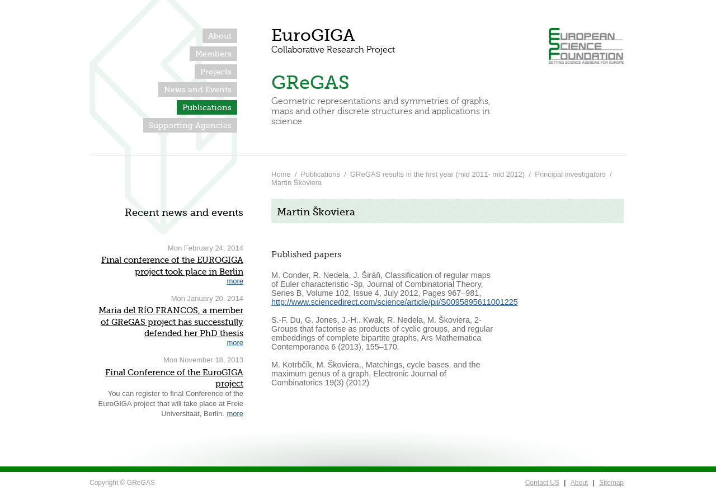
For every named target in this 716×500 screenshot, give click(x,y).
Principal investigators (570, 174)
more (235, 281)
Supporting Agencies (190, 125)
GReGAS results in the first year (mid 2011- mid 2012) (437, 174)
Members (213, 53)
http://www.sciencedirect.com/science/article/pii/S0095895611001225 (394, 302)
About (220, 35)
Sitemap (611, 483)
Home (281, 174)
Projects (216, 71)
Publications (207, 107)
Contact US (542, 483)
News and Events (198, 89)
